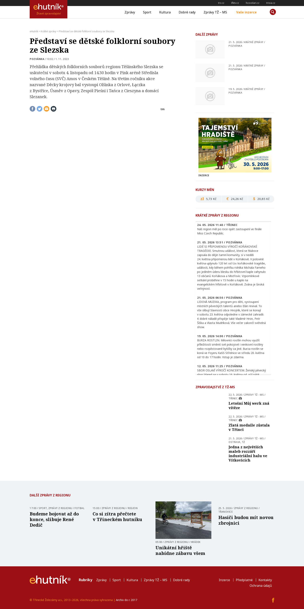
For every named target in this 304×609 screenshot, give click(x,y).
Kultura (165, 12)
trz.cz (221, 3)
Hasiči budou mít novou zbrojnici (246, 520)
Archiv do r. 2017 (126, 600)
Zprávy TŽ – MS (215, 12)
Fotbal (79, 508)
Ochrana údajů (261, 585)
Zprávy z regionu (60, 508)
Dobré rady (187, 12)
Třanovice (225, 511)
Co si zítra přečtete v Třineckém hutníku (117, 516)
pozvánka (37, 59)
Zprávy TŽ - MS (254, 394)
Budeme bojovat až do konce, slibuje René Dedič (54, 519)
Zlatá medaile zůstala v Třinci (249, 427)
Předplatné (244, 580)
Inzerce (224, 580)
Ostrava (234, 442)
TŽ (243, 442)
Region (133, 508)
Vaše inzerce (246, 12)
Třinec (233, 398)
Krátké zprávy (253, 42)
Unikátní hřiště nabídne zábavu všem (180, 550)
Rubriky (85, 580)
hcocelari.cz (252, 3)
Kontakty (265, 580)
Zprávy (130, 12)
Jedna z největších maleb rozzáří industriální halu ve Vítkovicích (248, 454)
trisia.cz (270, 3)
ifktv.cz (235, 3)
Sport (147, 12)
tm (162, 109)
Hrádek (196, 542)
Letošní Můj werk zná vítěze (249, 405)
